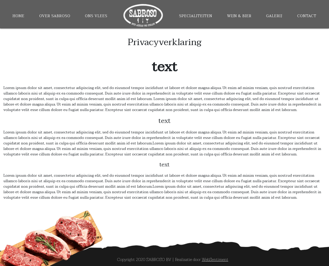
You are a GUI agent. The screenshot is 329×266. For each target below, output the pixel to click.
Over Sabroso (54, 16)
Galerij (274, 16)
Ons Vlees (96, 16)
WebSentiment (215, 259)
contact (306, 16)
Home (18, 16)
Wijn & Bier (239, 16)
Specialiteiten (195, 16)
